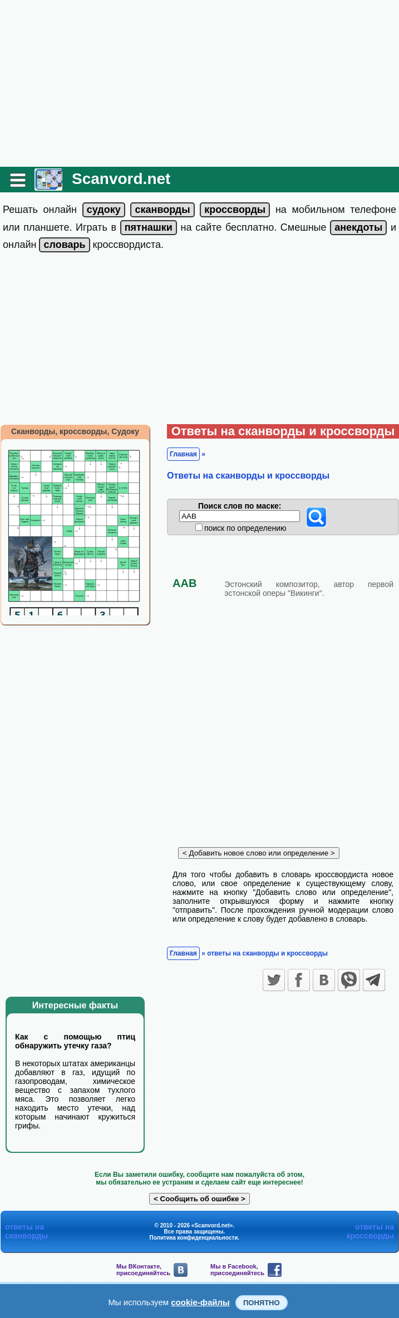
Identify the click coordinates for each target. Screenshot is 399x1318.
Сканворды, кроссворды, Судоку (75, 431)
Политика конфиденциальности (194, 1238)
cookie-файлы (200, 1302)
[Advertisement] (199, 83)
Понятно (261, 1303)
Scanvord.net (121, 178)
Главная (183, 454)
